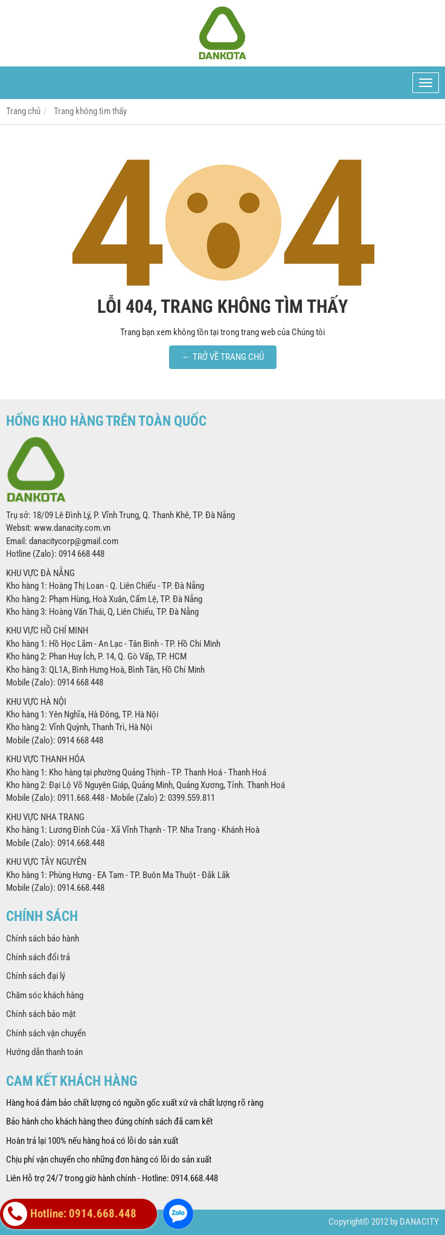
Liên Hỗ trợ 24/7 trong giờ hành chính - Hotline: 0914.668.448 (112, 1178)
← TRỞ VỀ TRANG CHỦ (223, 356)
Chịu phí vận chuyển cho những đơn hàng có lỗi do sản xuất (108, 1159)
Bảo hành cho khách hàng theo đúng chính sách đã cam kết (109, 1121)
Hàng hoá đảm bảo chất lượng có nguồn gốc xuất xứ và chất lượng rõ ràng (134, 1102)
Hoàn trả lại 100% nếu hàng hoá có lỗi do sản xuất (92, 1140)
